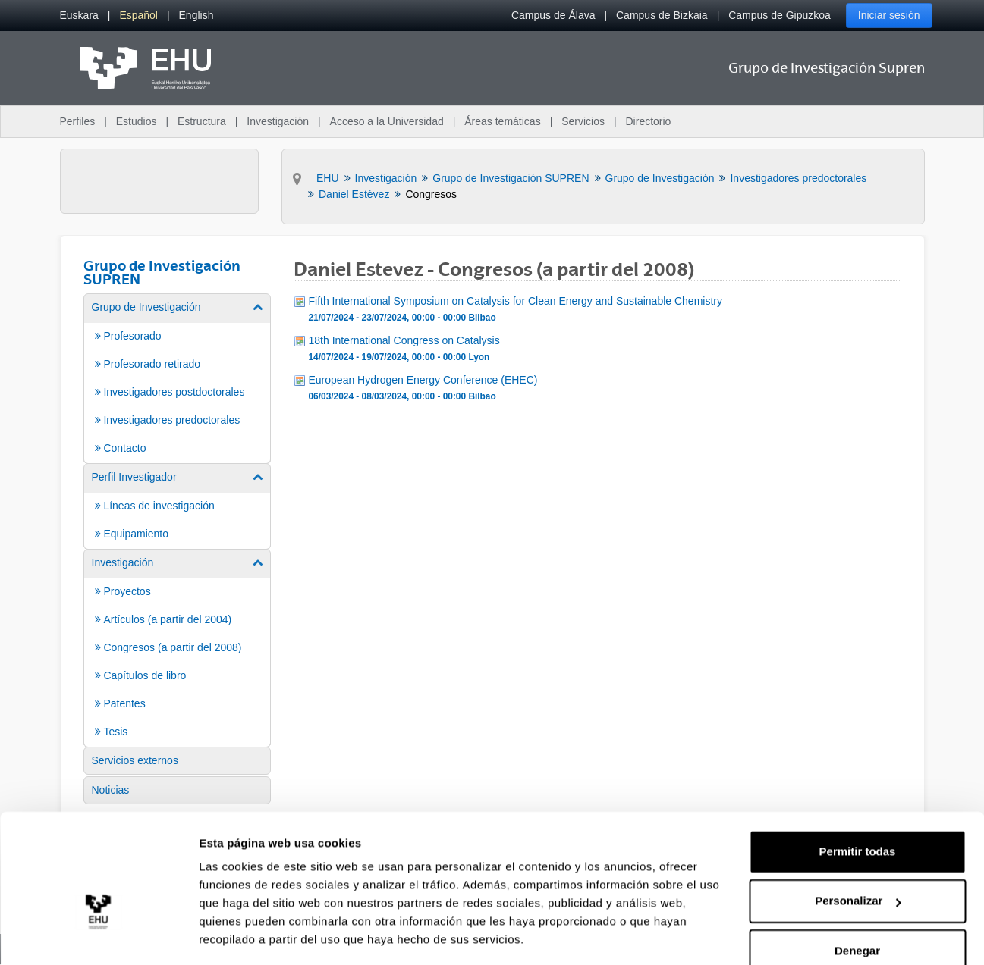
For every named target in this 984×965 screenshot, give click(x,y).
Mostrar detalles (243, 935)
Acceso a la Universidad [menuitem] (387, 121)
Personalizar (858, 854)
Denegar (857, 904)
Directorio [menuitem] (648, 121)
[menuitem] (79, 15)
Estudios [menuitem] (136, 121)
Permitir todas (857, 805)
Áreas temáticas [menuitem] (502, 121)
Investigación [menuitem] (278, 121)
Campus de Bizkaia (662, 15)
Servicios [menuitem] (583, 121)
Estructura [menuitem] (202, 121)
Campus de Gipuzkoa (779, 15)
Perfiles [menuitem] (78, 121)
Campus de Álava (553, 15)
